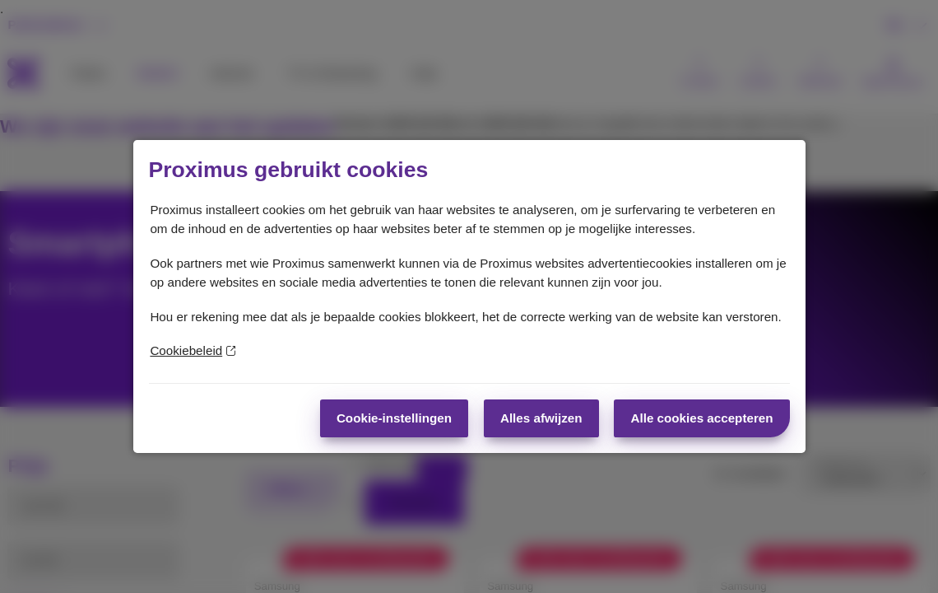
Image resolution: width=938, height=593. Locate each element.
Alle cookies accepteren (701, 418)
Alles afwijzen (541, 418)
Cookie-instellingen (394, 418)
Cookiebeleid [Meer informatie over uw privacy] (192, 350)
